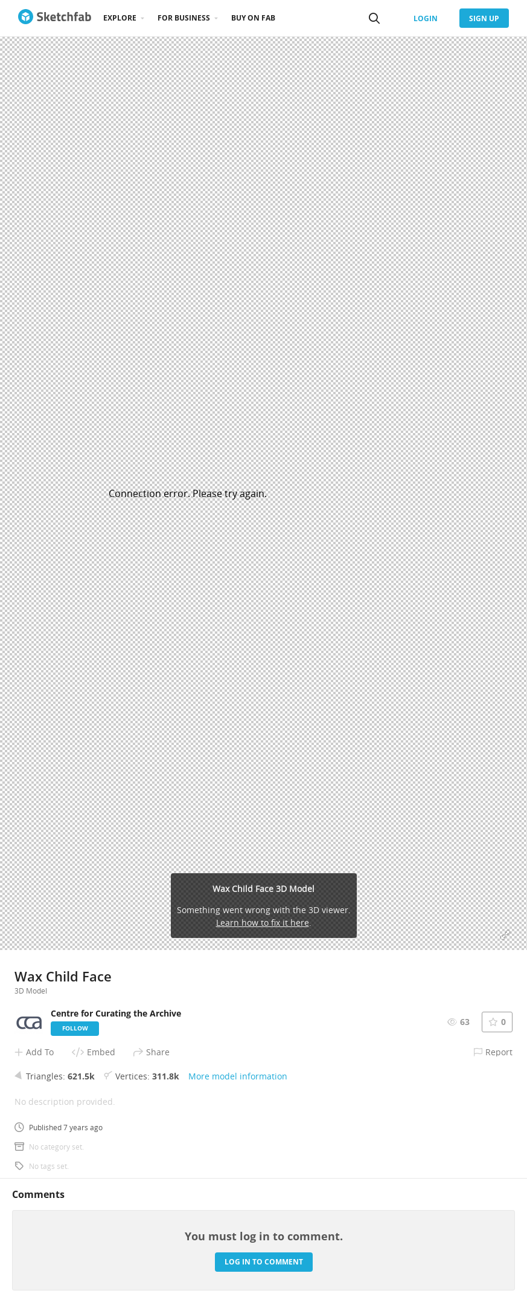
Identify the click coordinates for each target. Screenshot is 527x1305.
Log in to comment (264, 1262)
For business (184, 18)
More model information (237, 1076)
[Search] (374, 18)
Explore (119, 18)
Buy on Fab (253, 18)
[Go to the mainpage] (54, 18)
